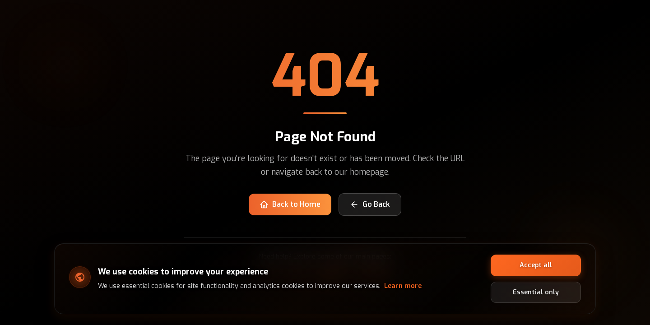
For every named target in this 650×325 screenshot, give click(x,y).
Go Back (370, 204)
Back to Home (290, 204)
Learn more (403, 286)
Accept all (536, 265)
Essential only (536, 292)
